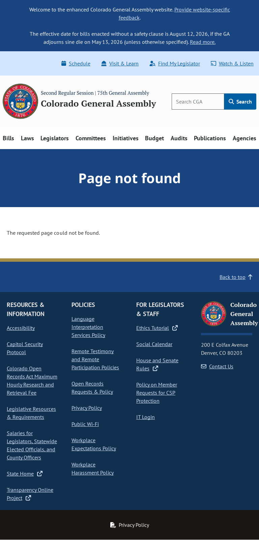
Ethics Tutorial (157, 327)
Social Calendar (154, 344)
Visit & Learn (120, 63)
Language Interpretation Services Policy (88, 326)
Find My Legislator (174, 63)
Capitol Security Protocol (25, 348)
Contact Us (217, 366)
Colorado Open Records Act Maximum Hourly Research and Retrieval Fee (32, 380)
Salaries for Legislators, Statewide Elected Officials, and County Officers (32, 445)
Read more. (202, 41)
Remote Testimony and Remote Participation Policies (95, 359)
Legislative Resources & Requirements (31, 412)
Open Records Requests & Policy (92, 387)
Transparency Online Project (30, 493)
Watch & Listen (232, 63)
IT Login (145, 417)
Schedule (75, 63)
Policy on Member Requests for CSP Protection (156, 392)
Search (240, 101)
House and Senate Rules (157, 364)
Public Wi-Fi (85, 424)
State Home (24, 473)
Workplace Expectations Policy (93, 444)
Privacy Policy (86, 407)
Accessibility (21, 327)
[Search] (198, 101)
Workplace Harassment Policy (92, 468)
